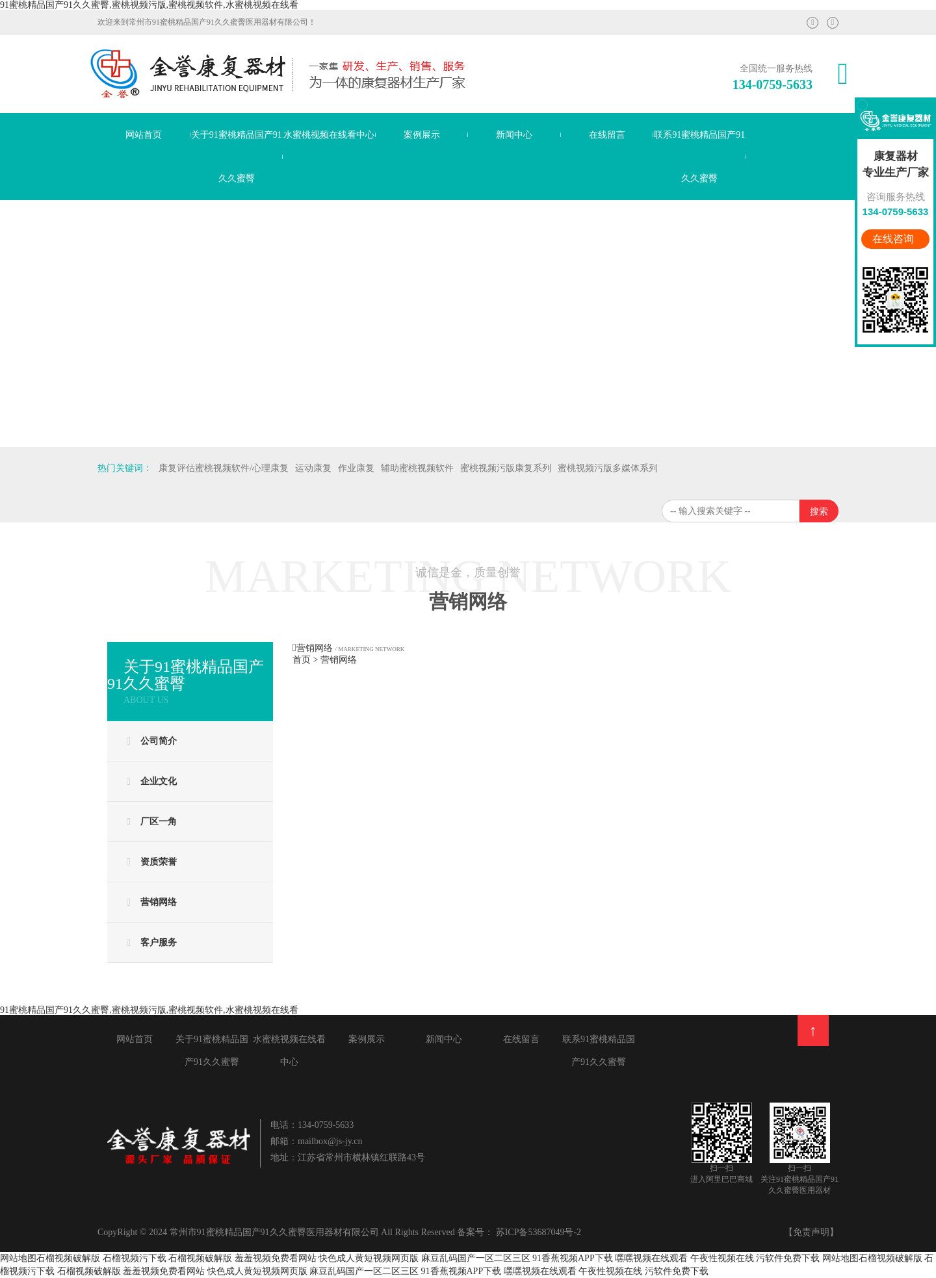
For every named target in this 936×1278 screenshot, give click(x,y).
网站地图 (18, 1258)
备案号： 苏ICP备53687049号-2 (519, 1232)
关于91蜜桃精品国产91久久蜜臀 (236, 156)
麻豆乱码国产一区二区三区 (475, 1258)
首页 (301, 660)
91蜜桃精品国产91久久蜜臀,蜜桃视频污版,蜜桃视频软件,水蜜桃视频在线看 (149, 5)
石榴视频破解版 (68, 1258)
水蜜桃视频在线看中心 (328, 135)
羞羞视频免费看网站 (276, 1258)
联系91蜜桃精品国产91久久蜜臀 (699, 156)
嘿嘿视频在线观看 (651, 1258)
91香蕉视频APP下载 (572, 1258)
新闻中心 (514, 135)
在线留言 (607, 135)
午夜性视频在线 (722, 1258)
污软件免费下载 (789, 1258)
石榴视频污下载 (134, 1258)
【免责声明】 (811, 1232)
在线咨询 (894, 238)
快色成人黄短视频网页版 (368, 1258)
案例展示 (422, 135)
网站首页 (143, 135)
